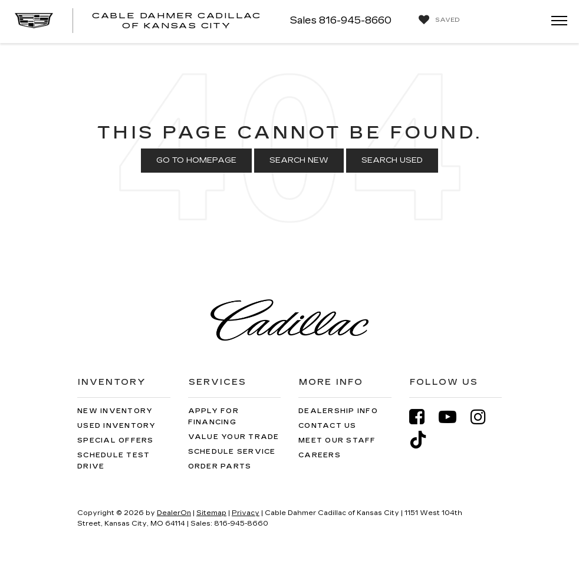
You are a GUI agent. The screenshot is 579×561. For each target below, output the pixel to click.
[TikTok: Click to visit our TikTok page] (424, 439)
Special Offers (115, 440)
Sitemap (211, 513)
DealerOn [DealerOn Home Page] (174, 513)
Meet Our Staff (337, 440)
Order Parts (220, 466)
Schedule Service (232, 452)
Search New (298, 160)
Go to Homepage (196, 160)
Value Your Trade (233, 437)
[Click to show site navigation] (555, 21)
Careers (319, 455)
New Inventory (115, 411)
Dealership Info (338, 411)
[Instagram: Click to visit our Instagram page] (484, 416)
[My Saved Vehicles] (436, 20)
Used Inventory (116, 426)
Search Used (392, 160)
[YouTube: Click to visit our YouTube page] (453, 416)
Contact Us (327, 426)
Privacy (245, 513)
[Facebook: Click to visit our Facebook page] (422, 416)
